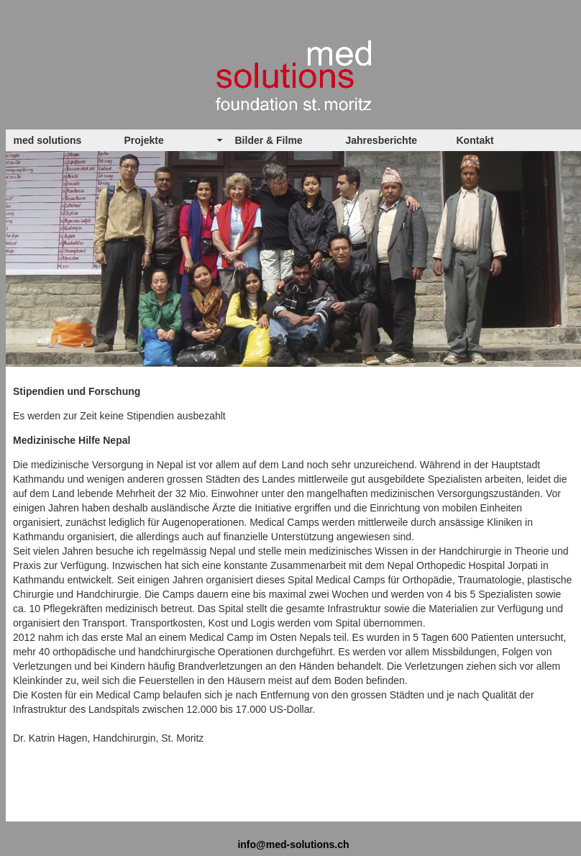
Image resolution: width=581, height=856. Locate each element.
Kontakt (475, 140)
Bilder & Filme (269, 140)
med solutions (48, 140)
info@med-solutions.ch (293, 844)
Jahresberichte (382, 140)
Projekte (144, 140)
